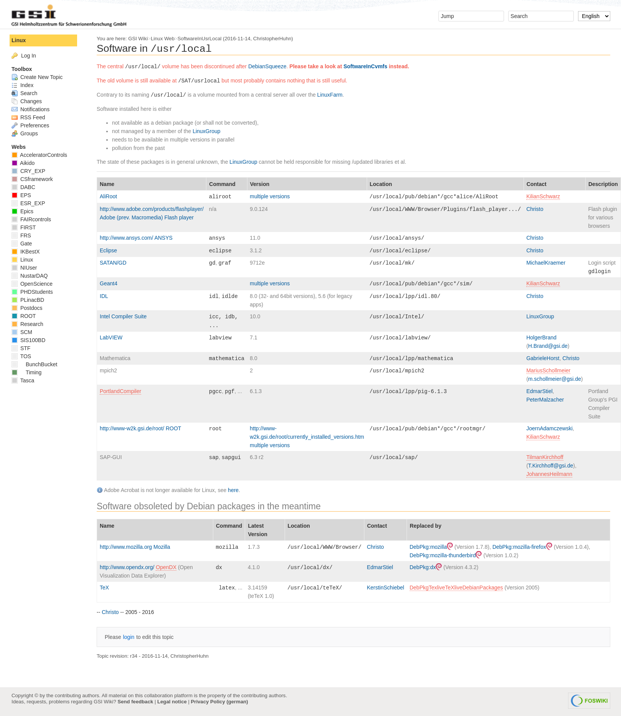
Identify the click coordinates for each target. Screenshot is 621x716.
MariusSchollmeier (548, 370)
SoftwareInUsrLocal (200, 38)
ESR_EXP (28, 203)
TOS (21, 356)
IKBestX (26, 252)
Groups (25, 133)
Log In (28, 56)
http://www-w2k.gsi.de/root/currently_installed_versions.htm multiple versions (307, 436)
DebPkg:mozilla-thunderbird (446, 555)
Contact (537, 184)
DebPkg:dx (426, 567)
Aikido (23, 163)
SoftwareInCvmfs (365, 66)
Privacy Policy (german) (219, 701)
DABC (23, 187)
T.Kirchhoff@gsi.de (550, 466)
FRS (21, 235)
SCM (22, 332)
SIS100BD (28, 340)
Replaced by (425, 526)
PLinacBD (28, 300)
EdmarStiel (539, 391)
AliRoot (108, 196)
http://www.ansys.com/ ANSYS (136, 238)
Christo (534, 209)
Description (603, 184)
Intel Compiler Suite (123, 316)
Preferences (30, 125)
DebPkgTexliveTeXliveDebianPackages (456, 587)
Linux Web (163, 38)
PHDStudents (32, 292)
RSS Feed (28, 117)
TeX (104, 587)
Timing (26, 372)
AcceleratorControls (39, 155)
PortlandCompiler (120, 391)
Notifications (30, 109)
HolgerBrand (541, 337)
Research (27, 324)
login (129, 637)
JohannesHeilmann (549, 474)
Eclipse (108, 250)
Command (222, 184)
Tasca (23, 380)
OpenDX (166, 567)
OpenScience (32, 284)
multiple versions (270, 196)
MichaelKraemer (545, 263)
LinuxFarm (330, 95)
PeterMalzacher (545, 400)
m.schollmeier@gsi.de (554, 379)
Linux (19, 40)
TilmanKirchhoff (544, 457)
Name (107, 184)
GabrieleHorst (542, 358)
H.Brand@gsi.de (548, 346)
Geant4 (108, 283)
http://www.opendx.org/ (128, 567)
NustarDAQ (30, 276)
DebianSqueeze (267, 66)
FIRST (24, 227)
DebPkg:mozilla (431, 547)
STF (21, 348)
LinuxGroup (206, 131)
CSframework (32, 179)
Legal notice (172, 701)
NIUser (24, 268)
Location (381, 184)
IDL (104, 296)
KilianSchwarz (543, 196)
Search (24, 93)
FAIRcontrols (31, 219)
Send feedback (135, 701)
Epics (22, 211)
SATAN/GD (113, 263)
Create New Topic (37, 77)
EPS (21, 195)
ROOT (24, 316)
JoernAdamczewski (549, 428)
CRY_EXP (28, 171)
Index (22, 85)
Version (260, 184)
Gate (22, 243)
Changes (27, 101)
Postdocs (27, 308)
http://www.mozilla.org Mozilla (135, 547)
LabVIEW (111, 337)
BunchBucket (34, 364)
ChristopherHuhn (272, 38)
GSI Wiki (138, 38)
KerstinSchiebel (385, 587)
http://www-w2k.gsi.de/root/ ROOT (140, 428)
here (233, 490)
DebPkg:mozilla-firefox (522, 547)
